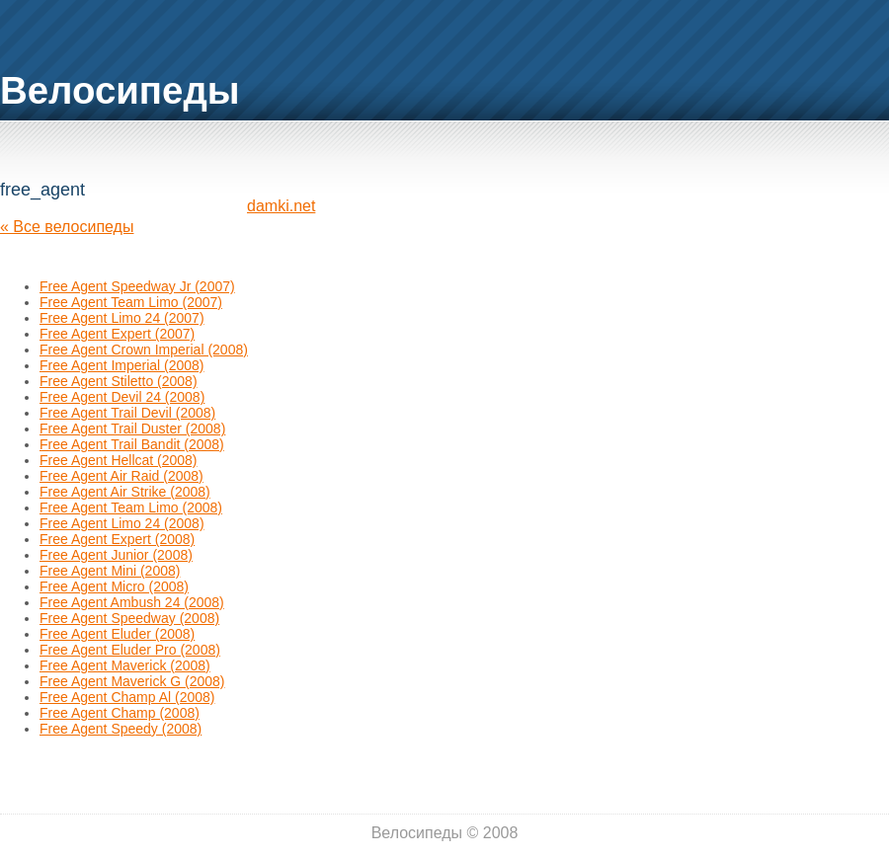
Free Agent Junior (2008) (116, 555)
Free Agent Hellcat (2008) (119, 460)
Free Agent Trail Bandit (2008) (132, 444)
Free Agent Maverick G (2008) (132, 681)
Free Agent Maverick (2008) (125, 665)
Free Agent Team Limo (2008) (131, 507)
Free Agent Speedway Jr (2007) (137, 286)
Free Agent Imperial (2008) (122, 365)
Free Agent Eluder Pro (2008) (130, 650)
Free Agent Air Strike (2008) (125, 492)
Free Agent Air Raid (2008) (121, 476)
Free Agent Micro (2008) (114, 586)
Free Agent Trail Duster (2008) (132, 428)
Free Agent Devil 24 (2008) (122, 397)
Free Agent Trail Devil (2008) (127, 413)
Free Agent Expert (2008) (117, 539)
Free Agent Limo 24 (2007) (122, 318)
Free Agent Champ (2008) (120, 713)
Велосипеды (120, 90)
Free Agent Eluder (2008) (117, 634)
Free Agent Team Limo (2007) (131, 302)
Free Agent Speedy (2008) (121, 729)
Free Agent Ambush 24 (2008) (132, 602)
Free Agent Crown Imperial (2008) (144, 349)
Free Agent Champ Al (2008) (127, 697)
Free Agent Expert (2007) (117, 334)
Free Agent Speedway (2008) (129, 618)
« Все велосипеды (66, 226)
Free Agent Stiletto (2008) (119, 381)
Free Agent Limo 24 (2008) (122, 523)
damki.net (281, 205)
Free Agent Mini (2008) (110, 571)
